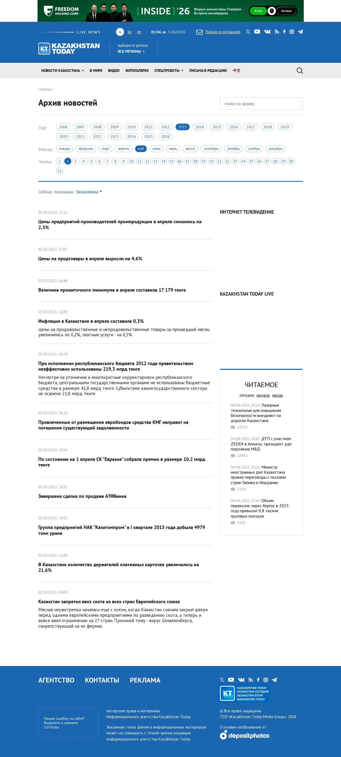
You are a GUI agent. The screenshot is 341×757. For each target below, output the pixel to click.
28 (275, 161)
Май (141, 148)
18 (195, 161)
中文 (236, 70)
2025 (148, 136)
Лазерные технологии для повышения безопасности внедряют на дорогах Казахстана (261, 416)
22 (227, 161)
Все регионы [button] (129, 51)
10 (131, 161)
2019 (285, 127)
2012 (165, 127)
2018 (268, 127)
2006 (63, 127)
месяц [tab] (277, 395)
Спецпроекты (166, 70)
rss (277, 32)
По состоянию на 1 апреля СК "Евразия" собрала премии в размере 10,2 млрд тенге (125, 458)
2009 (114, 127)
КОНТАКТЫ (102, 680)
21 (219, 161)
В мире (96, 70)
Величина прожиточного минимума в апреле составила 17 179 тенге (125, 286)
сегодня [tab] (247, 395)
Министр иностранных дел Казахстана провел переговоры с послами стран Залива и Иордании (261, 478)
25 (251, 161)
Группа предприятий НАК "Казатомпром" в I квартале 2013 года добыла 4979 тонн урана (125, 526)
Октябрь (233, 148)
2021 (80, 136)
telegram (300, 32)
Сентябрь (211, 148)
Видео (114, 70)
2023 (114, 136)
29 (283, 161)
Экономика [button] (87, 192)
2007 (80, 127)
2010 (131, 127)
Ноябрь (254, 148)
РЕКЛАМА (145, 680)
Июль (173, 148)
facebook (284, 32)
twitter (248, 32)
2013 (182, 127)
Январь (64, 148)
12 (147, 161)
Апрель (123, 148)
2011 (148, 127)
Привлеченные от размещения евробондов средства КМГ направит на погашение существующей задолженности (125, 421)
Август (190, 148)
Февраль (86, 148)
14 (163, 161)
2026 (165, 136)
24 (243, 161)
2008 (97, 127)
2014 (199, 127)
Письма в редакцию (208, 70)
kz (130, 31)
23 (235, 161)
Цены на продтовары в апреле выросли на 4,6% (125, 254)
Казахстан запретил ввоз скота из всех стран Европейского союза (125, 608)
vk (267, 32)
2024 (131, 136)
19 (203, 161)
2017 (250, 127)
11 (139, 161)
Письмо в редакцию (218, 31)
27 (267, 161)
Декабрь (275, 148)
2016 (233, 127)
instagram (292, 32)
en (139, 31)
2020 (63, 136)
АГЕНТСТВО (56, 680)
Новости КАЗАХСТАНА (60, 70)
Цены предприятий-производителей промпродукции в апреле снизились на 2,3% (125, 220)
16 (179, 161)
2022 (97, 136)
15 (171, 161)
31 (59, 171)
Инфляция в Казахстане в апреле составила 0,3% (125, 322)
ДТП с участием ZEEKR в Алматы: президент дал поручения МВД (261, 447)
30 (291, 161)
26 (259, 161)
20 (211, 161)
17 (187, 161)
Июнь (157, 148)
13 (155, 161)
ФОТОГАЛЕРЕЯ (137, 70)
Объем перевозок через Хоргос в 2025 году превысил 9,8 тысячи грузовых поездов (261, 511)
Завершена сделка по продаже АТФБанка (125, 492)
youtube (257, 32)
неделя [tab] (263, 395)
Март (105, 148)
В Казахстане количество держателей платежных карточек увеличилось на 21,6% (125, 563)
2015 (216, 127)
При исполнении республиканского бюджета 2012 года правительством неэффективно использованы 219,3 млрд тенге (125, 373)
